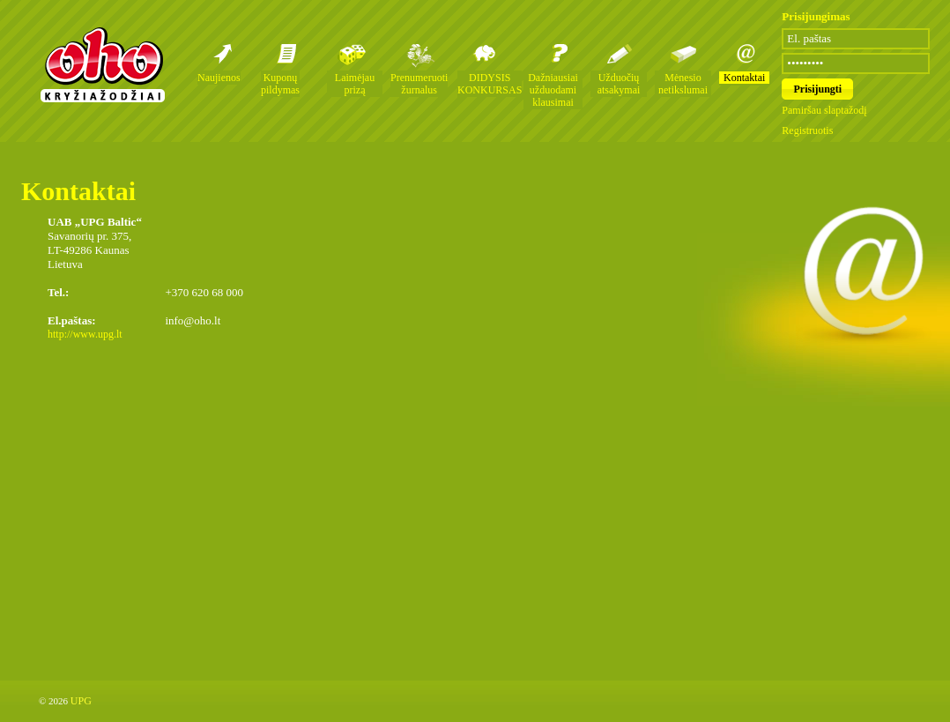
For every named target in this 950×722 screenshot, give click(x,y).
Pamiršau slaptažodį (824, 110)
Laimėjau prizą (355, 83)
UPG (81, 701)
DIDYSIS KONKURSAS (489, 83)
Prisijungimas (816, 16)
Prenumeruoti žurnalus (419, 83)
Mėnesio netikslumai (683, 83)
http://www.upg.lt (85, 334)
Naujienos (219, 77)
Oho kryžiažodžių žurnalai (102, 64)
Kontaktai (744, 77)
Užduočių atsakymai (619, 83)
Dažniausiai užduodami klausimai (553, 89)
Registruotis (807, 130)
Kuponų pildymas (280, 83)
